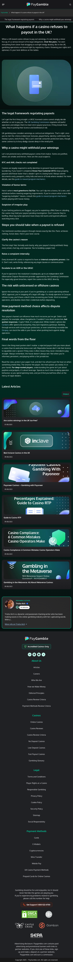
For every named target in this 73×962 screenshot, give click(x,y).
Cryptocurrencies (36, 850)
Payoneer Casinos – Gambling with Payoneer (23, 485)
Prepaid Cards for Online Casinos (36, 876)
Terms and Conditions (37, 777)
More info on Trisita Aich (16, 624)
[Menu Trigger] (4, 4)
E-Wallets (36, 844)
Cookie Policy (36, 802)
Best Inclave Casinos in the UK (17, 453)
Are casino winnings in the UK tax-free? (21, 420)
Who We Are (36, 680)
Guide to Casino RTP (12, 517)
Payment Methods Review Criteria (36, 706)
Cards (36, 838)
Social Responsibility (36, 822)
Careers (36, 674)
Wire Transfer (36, 857)
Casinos (36, 715)
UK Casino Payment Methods (37, 870)
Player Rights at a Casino (36, 783)
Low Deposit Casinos (36, 748)
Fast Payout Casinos (36, 754)
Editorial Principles (36, 693)
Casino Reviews (36, 728)
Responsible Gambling (36, 789)
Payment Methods (36, 831)
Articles (36, 667)
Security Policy (36, 809)
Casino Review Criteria (36, 699)
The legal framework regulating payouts (19, 19)
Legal (36, 770)
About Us (36, 660)
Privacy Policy (36, 796)
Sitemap (36, 815)
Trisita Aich (22, 603)
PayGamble (4, 12)
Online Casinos (36, 722)
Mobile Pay (36, 863)
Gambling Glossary (36, 760)
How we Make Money (36, 687)
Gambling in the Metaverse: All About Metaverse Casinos (28, 582)
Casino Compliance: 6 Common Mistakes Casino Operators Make (32, 550)
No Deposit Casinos (37, 741)
